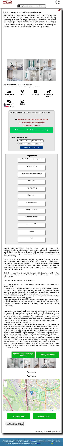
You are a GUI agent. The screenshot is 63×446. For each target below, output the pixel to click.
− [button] (5, 385)
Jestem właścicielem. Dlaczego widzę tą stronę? (14, 424)
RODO (39, 443)
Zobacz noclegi (44, 417)
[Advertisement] (31, 43)
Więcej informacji (47, 355)
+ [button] (5, 382)
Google (33, 440)
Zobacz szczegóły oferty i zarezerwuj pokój (31, 130)
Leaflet (47, 410)
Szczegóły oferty (18, 417)
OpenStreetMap (56, 410)
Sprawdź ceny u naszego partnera (23, 355)
